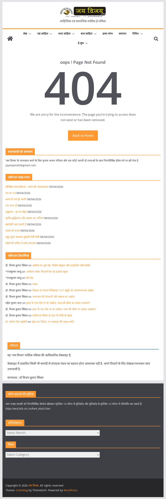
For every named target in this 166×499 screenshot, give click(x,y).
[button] (29, 34)
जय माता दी (11, 205)
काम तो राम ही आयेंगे (16, 199)
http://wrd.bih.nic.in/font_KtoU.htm (28, 408)
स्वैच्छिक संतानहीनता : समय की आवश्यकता (27, 186)
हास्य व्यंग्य (108, 33)
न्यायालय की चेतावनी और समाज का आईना (53, 296)
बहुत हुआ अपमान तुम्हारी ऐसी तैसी (22, 237)
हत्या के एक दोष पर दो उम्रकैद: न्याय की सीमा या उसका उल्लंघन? (58, 303)
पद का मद (11, 193)
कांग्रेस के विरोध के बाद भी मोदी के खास (52, 315)
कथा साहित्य (64, 33)
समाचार (122, 33)
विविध (135, 33)
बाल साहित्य (86, 33)
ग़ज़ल (34, 284)
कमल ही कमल (13, 230)
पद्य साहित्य (42, 33)
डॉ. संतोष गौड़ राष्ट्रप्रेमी (16, 321)
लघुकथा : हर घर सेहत (16, 212)
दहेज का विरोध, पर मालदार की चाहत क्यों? (53, 321)
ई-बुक (81, 43)
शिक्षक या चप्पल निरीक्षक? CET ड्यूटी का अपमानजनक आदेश (63, 290)
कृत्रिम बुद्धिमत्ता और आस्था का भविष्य (24, 218)
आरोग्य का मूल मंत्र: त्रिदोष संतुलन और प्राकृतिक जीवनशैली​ (61, 265)
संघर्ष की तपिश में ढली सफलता (21, 243)
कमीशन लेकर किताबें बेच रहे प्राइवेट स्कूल (47, 271)
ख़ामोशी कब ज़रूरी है (16, 224)
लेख (25, 33)
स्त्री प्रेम (29, 278)
